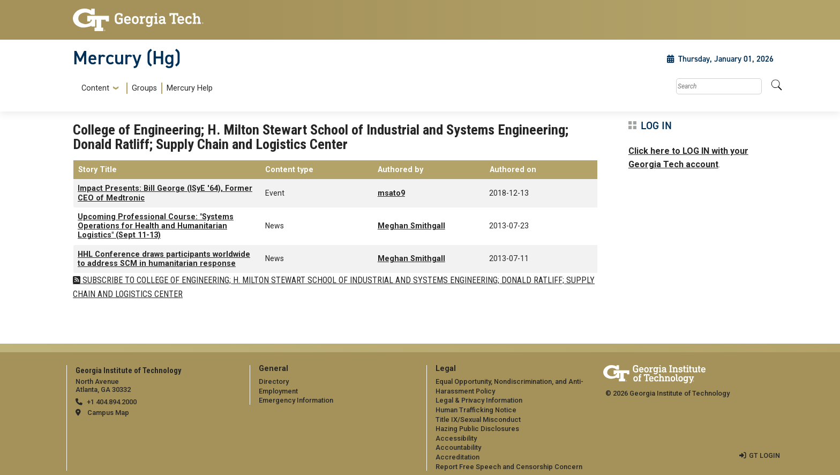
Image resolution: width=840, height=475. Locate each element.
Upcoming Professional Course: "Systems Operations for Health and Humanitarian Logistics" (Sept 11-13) (156, 226)
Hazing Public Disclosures (477, 429)
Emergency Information (296, 400)
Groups (144, 88)
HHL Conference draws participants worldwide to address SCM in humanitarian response (164, 259)
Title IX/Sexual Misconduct (478, 419)
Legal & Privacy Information (479, 400)
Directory (274, 381)
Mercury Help (190, 88)
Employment (278, 391)
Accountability (458, 447)
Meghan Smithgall (411, 226)
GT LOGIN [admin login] (764, 455)
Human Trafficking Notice (476, 410)
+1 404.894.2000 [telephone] (112, 402)
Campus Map (108, 413)
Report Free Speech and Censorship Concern (509, 467)
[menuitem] (145, 88)
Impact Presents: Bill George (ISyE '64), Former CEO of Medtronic (165, 193)
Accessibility (456, 438)
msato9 (391, 193)
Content (95, 88)
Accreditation (457, 457)
